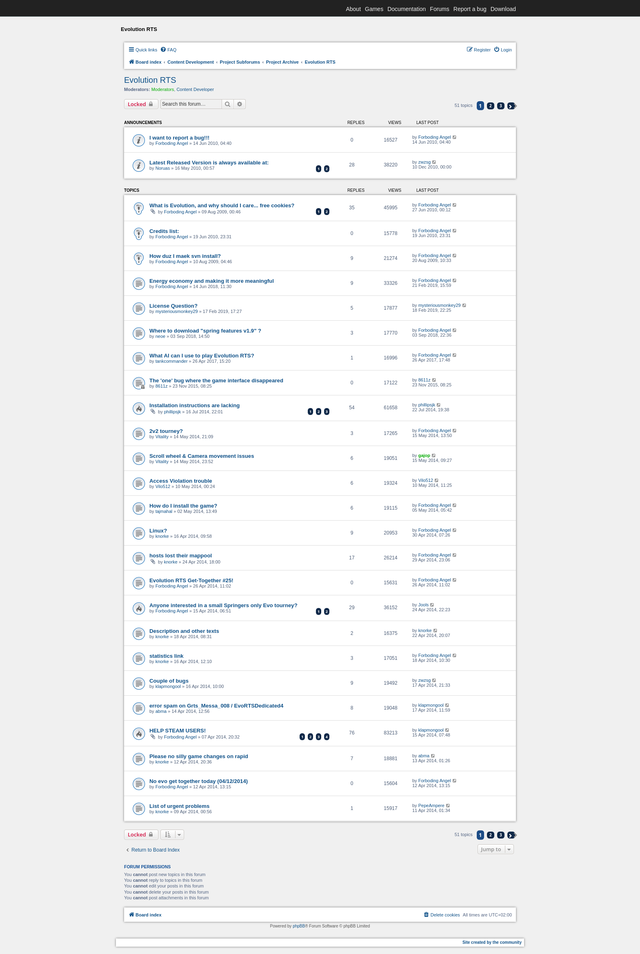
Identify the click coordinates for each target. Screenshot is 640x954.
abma (161, 711)
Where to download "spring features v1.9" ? (205, 331)
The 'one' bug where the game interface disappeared (216, 380)
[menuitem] (168, 50)
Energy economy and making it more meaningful (211, 281)
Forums (439, 9)
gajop (424, 455)
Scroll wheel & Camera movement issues (201, 456)
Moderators (162, 89)
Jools (423, 604)
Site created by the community (492, 942)
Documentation (406, 9)
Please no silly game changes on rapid (198, 756)
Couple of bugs (169, 681)
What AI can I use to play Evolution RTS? (201, 356)
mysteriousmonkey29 (177, 311)
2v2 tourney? (166, 431)
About (353, 9)
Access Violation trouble (180, 481)
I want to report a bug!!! (179, 138)
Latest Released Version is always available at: (209, 163)
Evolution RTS (150, 79)
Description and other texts (184, 631)
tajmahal (164, 511)
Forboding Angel (172, 143)
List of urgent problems (179, 806)
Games (374, 9)
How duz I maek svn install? (185, 256)
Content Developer (195, 89)
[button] (511, 105)
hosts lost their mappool (180, 555)
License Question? (173, 306)
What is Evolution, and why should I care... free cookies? (221, 205)
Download (503, 9)
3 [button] (501, 106)
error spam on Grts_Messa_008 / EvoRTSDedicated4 (216, 706)
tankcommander (172, 361)
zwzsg (424, 162)
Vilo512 (163, 486)
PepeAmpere (431, 805)
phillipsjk (172, 411)
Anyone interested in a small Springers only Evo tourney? (223, 605)
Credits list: (164, 231)
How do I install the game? (183, 506)
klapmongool (168, 686)
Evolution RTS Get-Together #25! (191, 580)
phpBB (299, 926)
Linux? (158, 531)
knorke (162, 536)
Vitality (162, 436)
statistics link (166, 656)
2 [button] (490, 106)
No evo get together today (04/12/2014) (198, 781)
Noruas (163, 168)
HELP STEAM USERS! (177, 731)
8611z (162, 386)
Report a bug (470, 9)
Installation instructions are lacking (194, 405)
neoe (160, 336)
